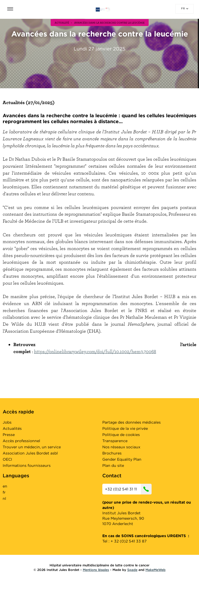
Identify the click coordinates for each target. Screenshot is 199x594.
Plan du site (113, 465)
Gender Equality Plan (121, 459)
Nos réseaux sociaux (121, 447)
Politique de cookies (121, 434)
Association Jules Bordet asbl (30, 453)
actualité (62, 22)
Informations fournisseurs (27, 465)
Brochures (112, 453)
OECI (7, 459)
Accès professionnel (21, 441)
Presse (9, 434)
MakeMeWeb (155, 570)
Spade (132, 570)
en (5, 486)
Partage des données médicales (131, 422)
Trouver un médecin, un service (32, 447)
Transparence (114, 441)
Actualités (12, 428)
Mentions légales (96, 570)
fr (184, 8)
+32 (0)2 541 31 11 (128, 489)
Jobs (7, 422)
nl (4, 498)
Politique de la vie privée (125, 428)
